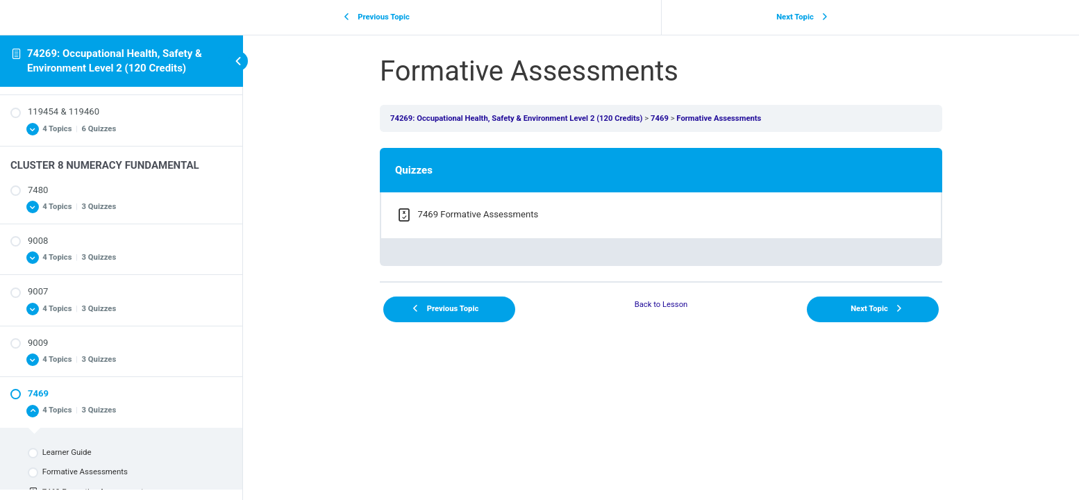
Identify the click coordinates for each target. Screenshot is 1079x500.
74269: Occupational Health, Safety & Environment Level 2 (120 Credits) (516, 118)
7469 (660, 118)
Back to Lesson (661, 304)
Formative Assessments (718, 118)
